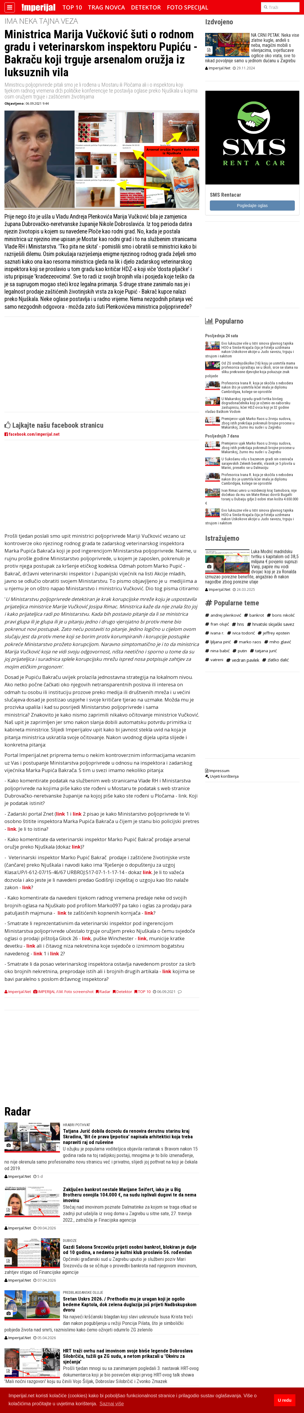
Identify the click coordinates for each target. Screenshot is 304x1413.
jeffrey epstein (274, 633)
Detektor (146, 7)
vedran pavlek (242, 660)
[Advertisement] (101, 367)
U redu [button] (285, 1400)
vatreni (214, 659)
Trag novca (106, 7)
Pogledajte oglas (252, 205)
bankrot (254, 615)
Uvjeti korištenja (222, 776)
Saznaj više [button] (111, 1403)
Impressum (217, 770)
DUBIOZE (70, 1240)
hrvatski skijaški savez (270, 624)
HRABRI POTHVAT (76, 1125)
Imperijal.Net (17, 991)
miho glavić (277, 642)
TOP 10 (72, 7)
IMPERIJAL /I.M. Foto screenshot (63, 991)
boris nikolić (280, 615)
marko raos (247, 642)
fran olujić (217, 624)
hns (238, 624)
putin (239, 650)
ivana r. (214, 633)
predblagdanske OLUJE (83, 1292)
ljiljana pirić (218, 642)
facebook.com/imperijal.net (31, 434)
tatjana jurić (263, 650)
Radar (103, 991)
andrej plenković (223, 615)
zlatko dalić (275, 660)
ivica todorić (241, 633)
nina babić (217, 650)
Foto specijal (187, 7)
